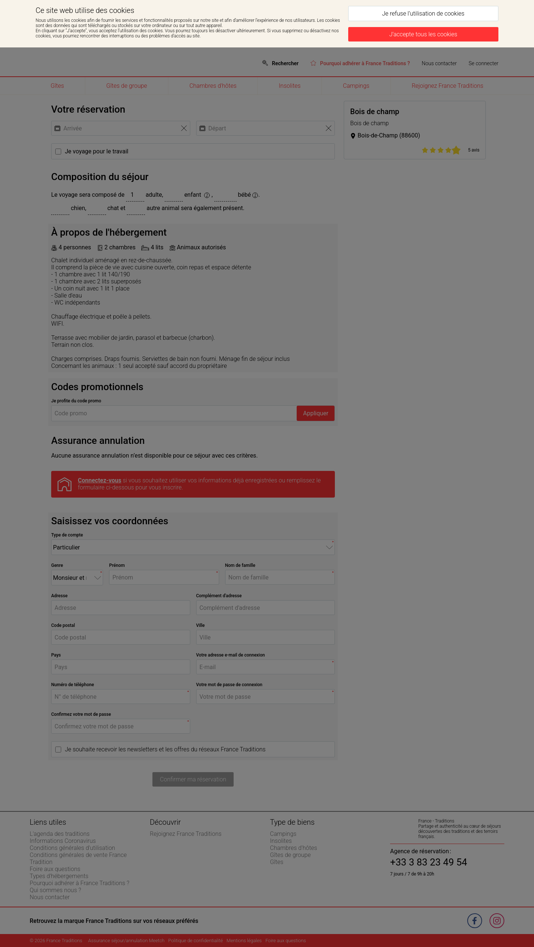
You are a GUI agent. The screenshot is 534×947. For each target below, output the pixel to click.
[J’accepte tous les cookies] (423, 34)
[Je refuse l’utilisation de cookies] (423, 13)
